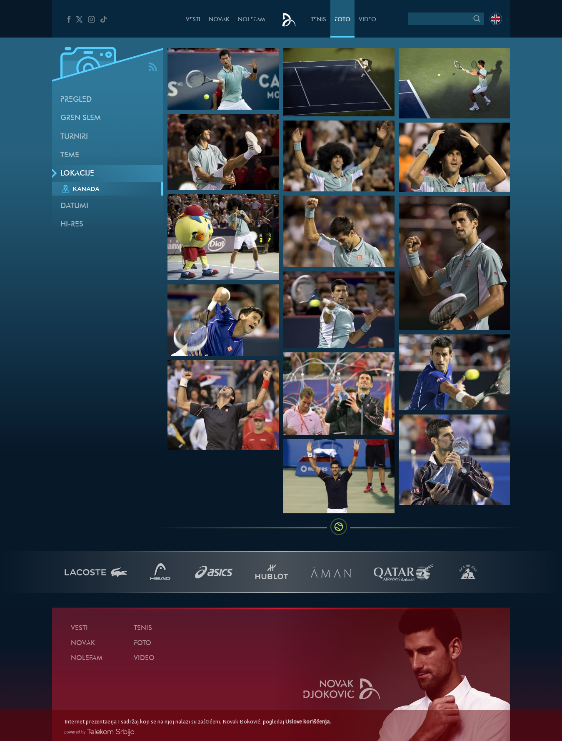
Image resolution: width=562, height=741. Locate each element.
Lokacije (77, 174)
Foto (342, 20)
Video (367, 20)
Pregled (76, 100)
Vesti (193, 20)
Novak (219, 20)
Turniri (74, 137)
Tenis (318, 20)
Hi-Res (71, 225)
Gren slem (80, 118)
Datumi (74, 206)
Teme (69, 155)
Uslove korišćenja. (308, 721)
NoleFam (251, 20)
